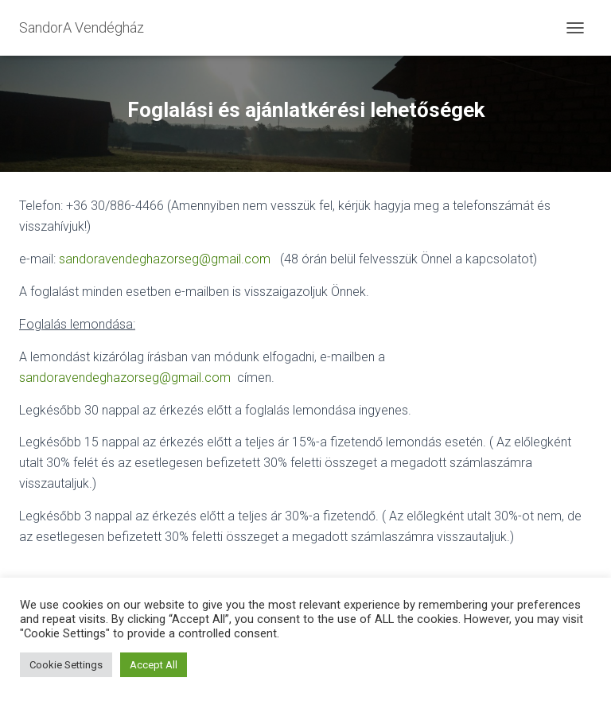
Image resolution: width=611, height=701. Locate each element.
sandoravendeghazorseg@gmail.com (164, 259)
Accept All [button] (153, 665)
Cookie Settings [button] (66, 665)
